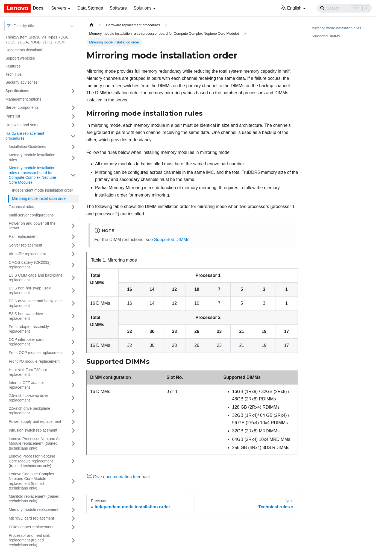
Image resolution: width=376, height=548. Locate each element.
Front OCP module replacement (36, 352)
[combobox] (13, 26)
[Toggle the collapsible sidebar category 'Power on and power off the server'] (73, 225)
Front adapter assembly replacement (29, 329)
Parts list (12, 116)
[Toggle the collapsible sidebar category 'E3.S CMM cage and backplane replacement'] (73, 277)
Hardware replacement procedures (24, 135)
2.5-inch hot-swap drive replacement (28, 398)
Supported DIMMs (171, 239)
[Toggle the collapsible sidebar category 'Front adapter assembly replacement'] (73, 329)
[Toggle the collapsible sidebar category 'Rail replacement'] (73, 236)
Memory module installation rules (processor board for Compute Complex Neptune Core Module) (32, 175)
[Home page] (91, 25)
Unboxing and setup (22, 125)
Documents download (23, 50)
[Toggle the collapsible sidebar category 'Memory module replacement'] (73, 509)
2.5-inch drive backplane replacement (29, 410)
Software (118, 8)
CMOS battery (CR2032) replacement (30, 264)
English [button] (290, 8)
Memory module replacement (33, 509)
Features (12, 66)
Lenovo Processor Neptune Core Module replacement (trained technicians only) (32, 461)
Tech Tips (13, 74)
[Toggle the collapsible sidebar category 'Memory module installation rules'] (73, 157)
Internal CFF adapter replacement (26, 385)
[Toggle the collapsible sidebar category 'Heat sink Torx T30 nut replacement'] (73, 372)
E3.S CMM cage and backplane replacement (36, 277)
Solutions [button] (142, 8)
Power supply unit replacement (35, 421)
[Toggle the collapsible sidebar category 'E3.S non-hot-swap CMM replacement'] (73, 290)
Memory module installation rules (32, 157)
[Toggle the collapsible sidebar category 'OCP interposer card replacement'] (73, 342)
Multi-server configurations (31, 215)
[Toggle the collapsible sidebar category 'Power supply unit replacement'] (73, 421)
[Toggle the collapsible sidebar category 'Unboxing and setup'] (73, 125)
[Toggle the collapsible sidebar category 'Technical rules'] (73, 207)
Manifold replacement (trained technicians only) (34, 498)
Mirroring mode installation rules (336, 28)
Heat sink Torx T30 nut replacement (28, 372)
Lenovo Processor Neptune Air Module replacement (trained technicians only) (35, 443)
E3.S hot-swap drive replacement (26, 316)
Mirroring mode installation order (39, 198)
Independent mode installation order (42, 190)
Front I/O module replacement (34, 361)
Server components (22, 107)
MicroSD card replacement (31, 518)
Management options (23, 99)
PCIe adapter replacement (31, 527)
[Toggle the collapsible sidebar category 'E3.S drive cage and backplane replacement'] (73, 303)
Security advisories (21, 82)
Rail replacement (23, 236)
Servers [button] (58, 8)
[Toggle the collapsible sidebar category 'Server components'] (73, 107)
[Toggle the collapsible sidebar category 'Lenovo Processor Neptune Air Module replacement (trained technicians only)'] (73, 444)
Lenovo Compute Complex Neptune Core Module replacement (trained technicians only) (31, 481)
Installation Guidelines (27, 146)
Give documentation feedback (118, 476)
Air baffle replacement (27, 254)
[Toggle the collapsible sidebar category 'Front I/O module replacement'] (73, 361)
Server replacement (25, 245)
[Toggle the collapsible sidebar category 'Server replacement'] (73, 245)
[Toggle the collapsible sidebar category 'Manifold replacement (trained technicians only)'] (73, 499)
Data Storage (90, 8)
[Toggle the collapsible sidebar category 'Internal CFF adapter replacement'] (73, 385)
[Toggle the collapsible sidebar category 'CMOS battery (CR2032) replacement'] (73, 265)
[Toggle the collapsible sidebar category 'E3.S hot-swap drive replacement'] (73, 316)
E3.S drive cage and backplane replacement (35, 303)
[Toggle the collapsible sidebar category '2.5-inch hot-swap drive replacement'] (73, 398)
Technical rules (21, 206)
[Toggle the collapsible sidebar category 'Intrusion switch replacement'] (73, 430)
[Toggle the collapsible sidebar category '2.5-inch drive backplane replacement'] (73, 411)
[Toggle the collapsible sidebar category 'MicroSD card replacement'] (73, 518)
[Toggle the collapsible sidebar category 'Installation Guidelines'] (73, 146)
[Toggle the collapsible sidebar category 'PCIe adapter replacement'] (73, 527)
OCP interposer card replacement (26, 342)
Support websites (20, 58)
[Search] (344, 8)
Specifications (17, 91)
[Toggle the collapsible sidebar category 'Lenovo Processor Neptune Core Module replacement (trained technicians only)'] (73, 461)
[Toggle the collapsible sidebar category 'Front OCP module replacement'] (73, 352)
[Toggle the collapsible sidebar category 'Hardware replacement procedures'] (73, 136)
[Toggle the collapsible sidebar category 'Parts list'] (73, 116)
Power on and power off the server (32, 225)
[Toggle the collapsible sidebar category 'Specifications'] (73, 91)
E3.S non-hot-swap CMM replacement (30, 290)
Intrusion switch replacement (33, 430)
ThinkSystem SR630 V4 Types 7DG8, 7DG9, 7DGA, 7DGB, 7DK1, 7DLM (37, 39)
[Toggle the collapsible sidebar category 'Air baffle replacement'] (73, 254)
